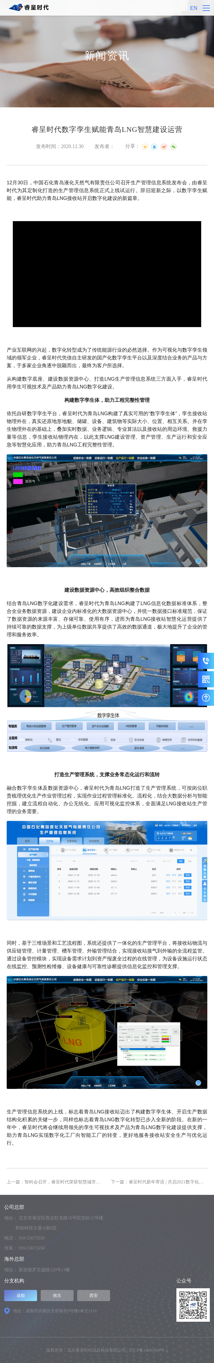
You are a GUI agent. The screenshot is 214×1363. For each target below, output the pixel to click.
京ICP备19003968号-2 (148, 1350)
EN (194, 8)
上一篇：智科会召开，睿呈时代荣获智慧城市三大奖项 (60, 1182)
